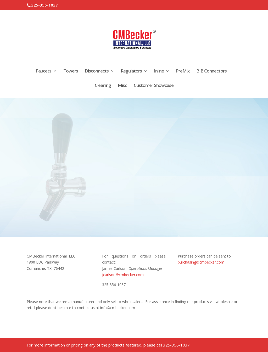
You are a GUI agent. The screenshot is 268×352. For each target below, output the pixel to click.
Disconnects (97, 71)
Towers (70, 71)
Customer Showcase (154, 85)
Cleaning (103, 85)
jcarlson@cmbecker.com (123, 274)
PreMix (182, 71)
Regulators (131, 71)
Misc (122, 85)
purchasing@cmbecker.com (201, 262)
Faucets (43, 71)
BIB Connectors (211, 71)
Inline (159, 71)
